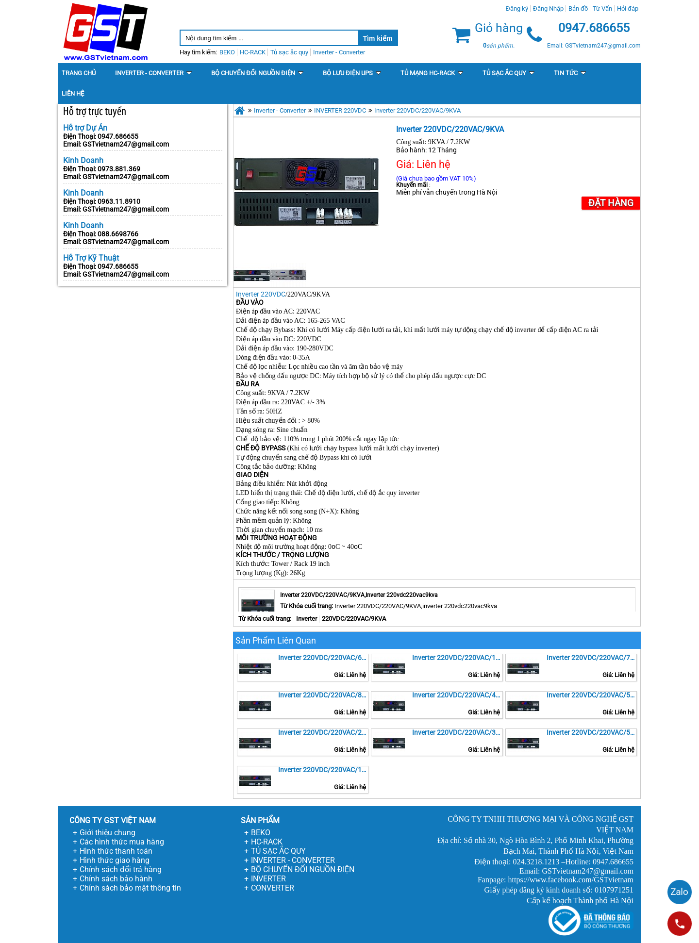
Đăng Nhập (548, 8)
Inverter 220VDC (260, 294)
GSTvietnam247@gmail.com (126, 144)
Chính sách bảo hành (116, 878)
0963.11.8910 (119, 201)
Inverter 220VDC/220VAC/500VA (592, 732)
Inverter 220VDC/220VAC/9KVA (417, 110)
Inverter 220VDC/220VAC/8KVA (323, 695)
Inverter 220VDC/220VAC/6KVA (323, 658)
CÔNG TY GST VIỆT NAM (112, 820)
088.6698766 (118, 234)
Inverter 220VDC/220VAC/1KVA (323, 770)
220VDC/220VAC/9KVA (354, 618)
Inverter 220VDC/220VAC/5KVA (592, 695)
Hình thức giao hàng (115, 860)
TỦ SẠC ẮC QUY (278, 851)
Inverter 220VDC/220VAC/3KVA (457, 732)
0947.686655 (118, 136)
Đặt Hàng (610, 203)
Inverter (306, 618)
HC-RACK (267, 841)
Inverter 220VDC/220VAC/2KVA (323, 732)
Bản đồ (578, 8)
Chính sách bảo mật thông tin (130, 888)
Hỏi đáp (627, 8)
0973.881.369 (119, 169)
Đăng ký (517, 8)
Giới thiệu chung (107, 832)
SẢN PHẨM (260, 820)
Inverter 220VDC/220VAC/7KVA (592, 658)
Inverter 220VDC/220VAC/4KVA (457, 695)
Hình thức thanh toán (116, 851)
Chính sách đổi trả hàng (121, 869)
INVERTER (268, 878)
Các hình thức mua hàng (122, 841)
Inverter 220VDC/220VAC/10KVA (457, 658)
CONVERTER (272, 888)
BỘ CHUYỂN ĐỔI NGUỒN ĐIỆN (302, 869)
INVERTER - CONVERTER (293, 860)
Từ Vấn (602, 8)
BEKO (260, 832)
